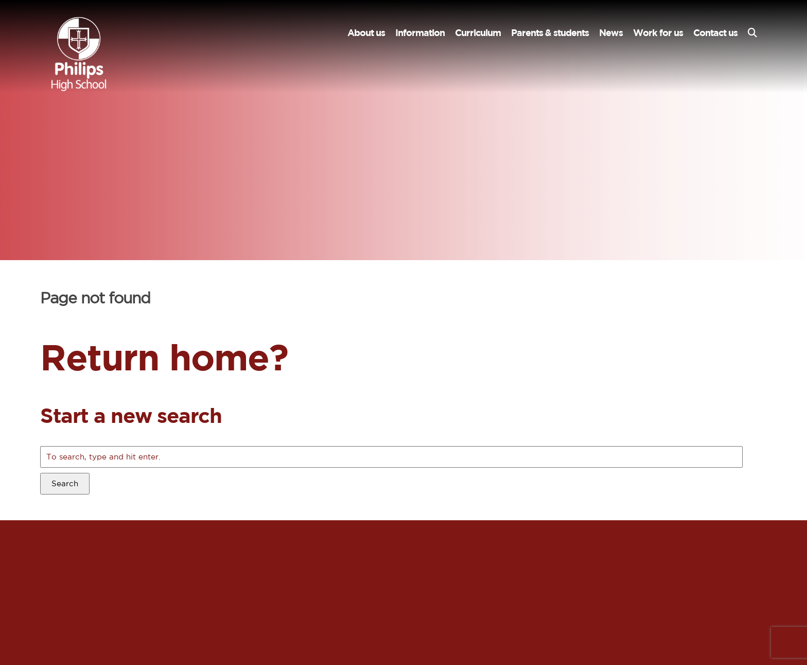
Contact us (715, 32)
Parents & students (550, 32)
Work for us (658, 32)
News (611, 32)
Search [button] (64, 483)
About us (366, 32)
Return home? (164, 356)
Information (420, 32)
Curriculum (478, 32)
